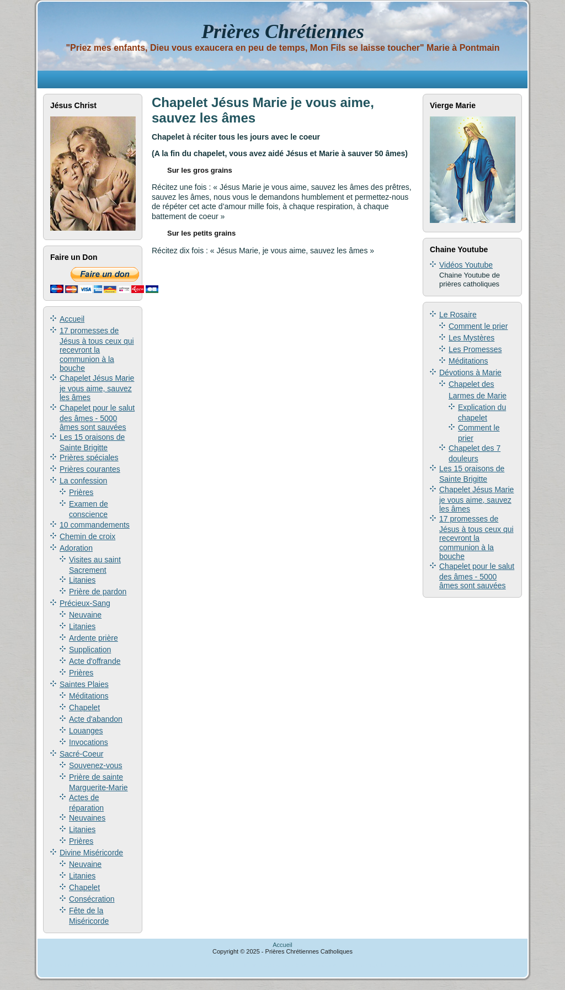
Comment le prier (478, 326)
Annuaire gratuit (68, 964)
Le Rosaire (458, 314)
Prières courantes (90, 469)
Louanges (86, 730)
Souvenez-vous (95, 765)
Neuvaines (87, 817)
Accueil (72, 319)
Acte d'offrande (94, 661)
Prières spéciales (89, 457)
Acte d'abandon (95, 719)
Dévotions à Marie (470, 372)
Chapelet (84, 707)
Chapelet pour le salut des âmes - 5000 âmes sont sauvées (97, 417)
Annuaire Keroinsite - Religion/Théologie (220, 964)
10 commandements (95, 524)
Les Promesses (475, 349)
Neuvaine (85, 614)
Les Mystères (471, 337)
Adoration (76, 548)
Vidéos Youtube (466, 264)
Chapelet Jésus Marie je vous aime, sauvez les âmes (97, 388)
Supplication (90, 649)
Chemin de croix (87, 536)
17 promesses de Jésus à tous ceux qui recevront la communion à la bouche (97, 349)
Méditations (89, 695)
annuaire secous (298, 964)
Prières (81, 492)
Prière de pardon (97, 591)
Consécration (92, 899)
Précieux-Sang (85, 603)
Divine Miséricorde (91, 852)
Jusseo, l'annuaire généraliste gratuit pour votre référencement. (407, 964)
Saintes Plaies (84, 684)
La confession (83, 480)
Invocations (88, 742)
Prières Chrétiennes (282, 31)
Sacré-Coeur (81, 753)
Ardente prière (93, 638)
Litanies (82, 580)
